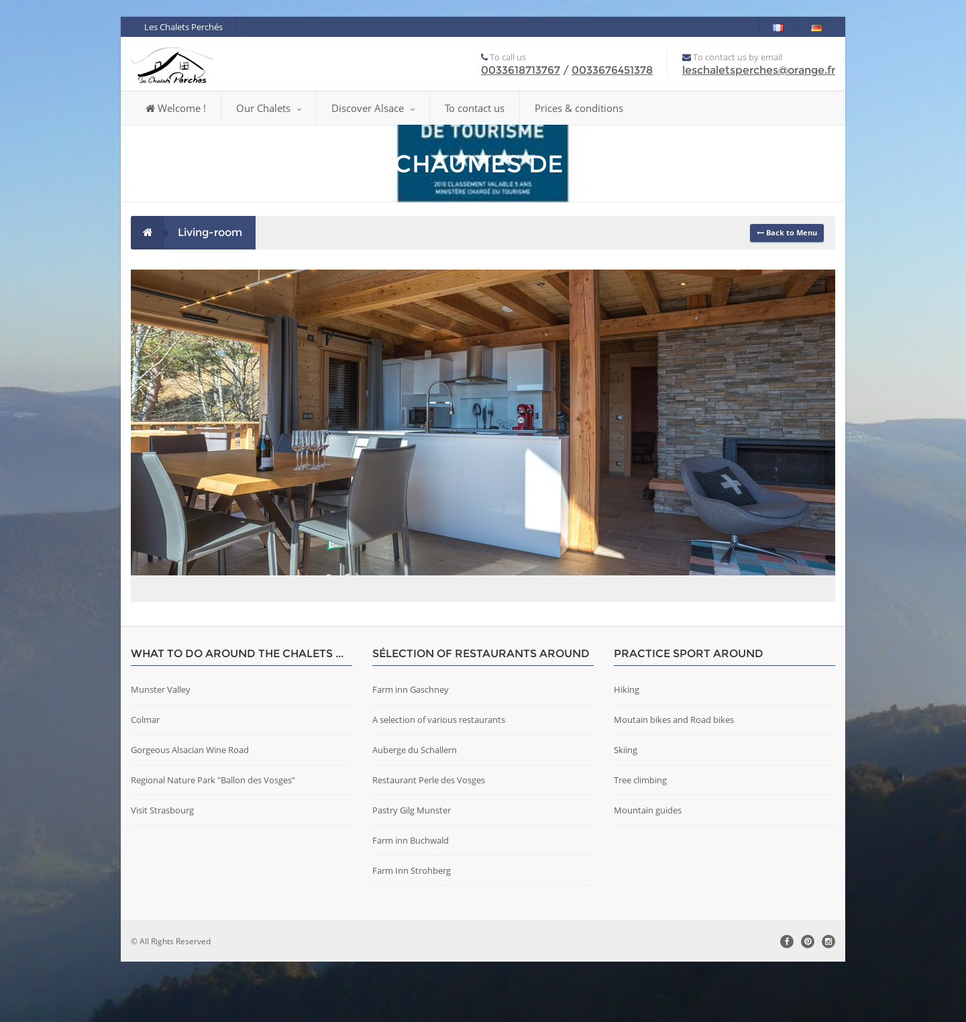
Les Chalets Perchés (183, 27)
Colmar (145, 780)
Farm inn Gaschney (410, 750)
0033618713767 (520, 70)
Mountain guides (648, 870)
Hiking (626, 750)
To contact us (474, 108)
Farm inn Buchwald (410, 901)
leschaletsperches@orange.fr (758, 70)
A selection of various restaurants (438, 780)
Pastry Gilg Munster (411, 870)
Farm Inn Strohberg (411, 931)
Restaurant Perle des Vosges (428, 840)
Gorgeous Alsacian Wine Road (190, 810)
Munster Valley (161, 750)
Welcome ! (176, 108)
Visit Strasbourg (162, 870)
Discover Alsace (373, 108)
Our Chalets (268, 108)
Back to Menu (787, 232)
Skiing (625, 810)
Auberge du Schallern (414, 810)
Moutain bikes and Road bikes (674, 780)
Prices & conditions (579, 108)
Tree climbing (640, 840)
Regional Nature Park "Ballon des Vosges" (213, 840)
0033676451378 (612, 70)
